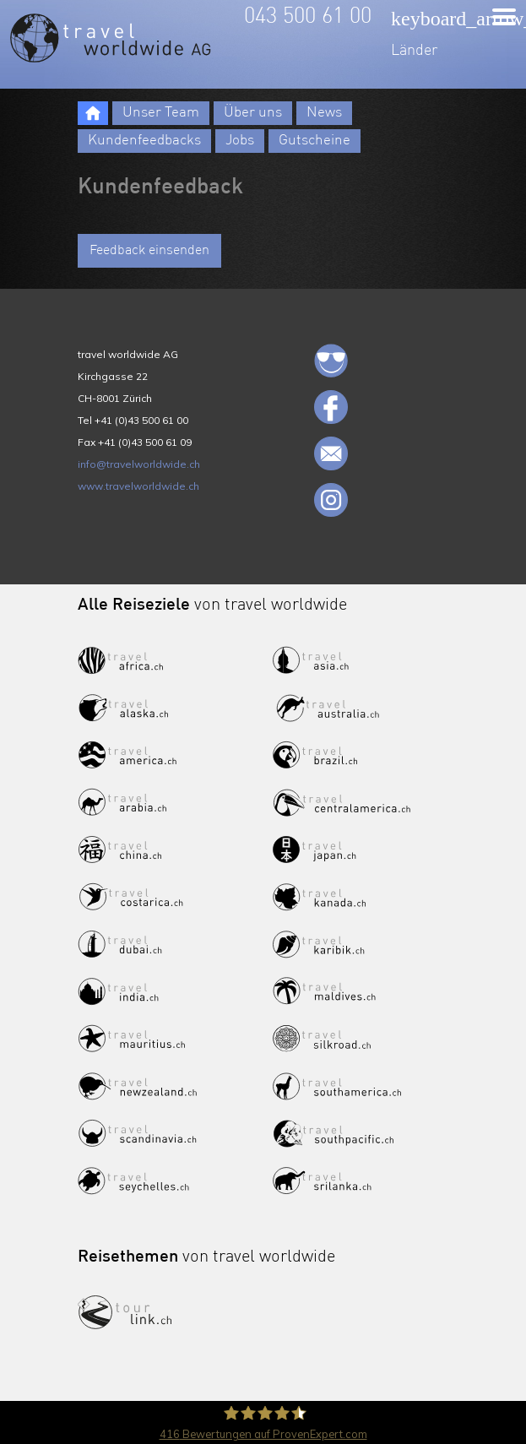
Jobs (239, 140)
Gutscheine (314, 140)
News (324, 113)
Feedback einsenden (149, 251)
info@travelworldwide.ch (139, 464)
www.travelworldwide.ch (138, 486)
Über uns (253, 113)
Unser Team (160, 113)
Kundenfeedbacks (144, 140)
